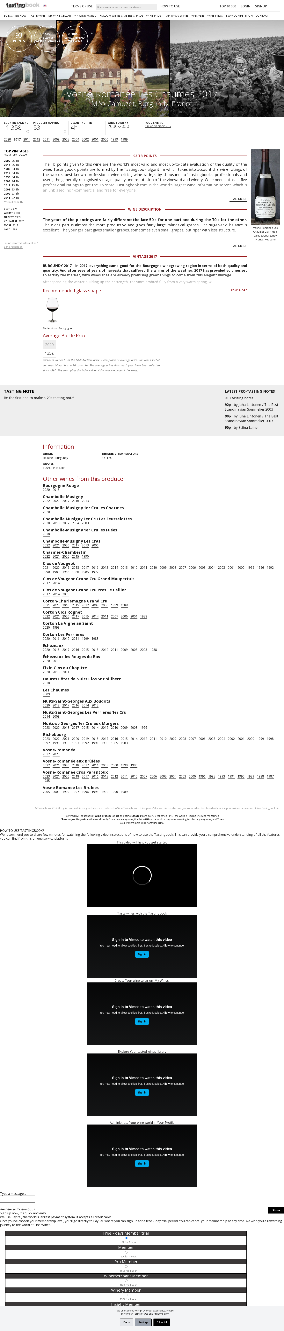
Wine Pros (153, 15)
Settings (143, 1322)
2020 (7, 139)
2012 (36, 139)
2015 (75, 556)
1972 (94, 572)
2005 (65, 139)
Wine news (215, 15)
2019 (65, 567)
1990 (85, 556)
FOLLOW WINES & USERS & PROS (121, 15)
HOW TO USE (170, 6)
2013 (56, 490)
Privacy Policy (161, 1313)
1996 (260, 567)
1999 (114, 139)
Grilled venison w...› (158, 126)
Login (246, 6)
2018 (75, 567)
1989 (124, 139)
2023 (46, 727)
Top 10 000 (227, 6)
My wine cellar (59, 15)
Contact (262, 15)
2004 (75, 139)
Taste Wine (37, 15)
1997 (46, 743)
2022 (46, 501)
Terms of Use (141, 1313)
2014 (26, 139)
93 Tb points (145, 155)
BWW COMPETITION (239, 15)
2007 (65, 523)
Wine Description (145, 209)
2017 (17, 139)
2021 (56, 545)
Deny (126, 1322)
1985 (85, 572)
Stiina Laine (248, 427)
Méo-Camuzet (113, 103)
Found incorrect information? (21, 244)
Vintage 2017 (145, 256)
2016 (75, 501)
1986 (75, 572)
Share (276, 1211)
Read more (238, 199)
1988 (65, 572)
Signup (261, 6)
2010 (153, 567)
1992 (270, 567)
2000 (104, 139)
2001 (94, 139)
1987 (270, 776)
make (38, 397)
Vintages (197, 15)
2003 (85, 523)
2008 (172, 567)
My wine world (85, 15)
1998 (56, 627)
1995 (65, 743)
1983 (124, 743)
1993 (75, 743)
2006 (94, 545)
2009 (56, 139)
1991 (94, 743)
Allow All (162, 1322)
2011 (46, 139)
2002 (85, 139)
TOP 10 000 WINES (176, 15)
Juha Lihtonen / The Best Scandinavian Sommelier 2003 (251, 407)
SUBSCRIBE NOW (15, 15)
